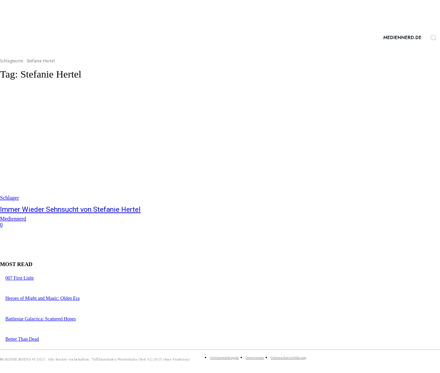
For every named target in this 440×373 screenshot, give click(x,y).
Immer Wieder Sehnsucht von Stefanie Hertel (70, 209)
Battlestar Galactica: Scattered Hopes (40, 318)
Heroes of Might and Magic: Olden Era (42, 298)
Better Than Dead (22, 339)
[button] (433, 37)
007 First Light (19, 278)
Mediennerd (13, 219)
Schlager (9, 198)
